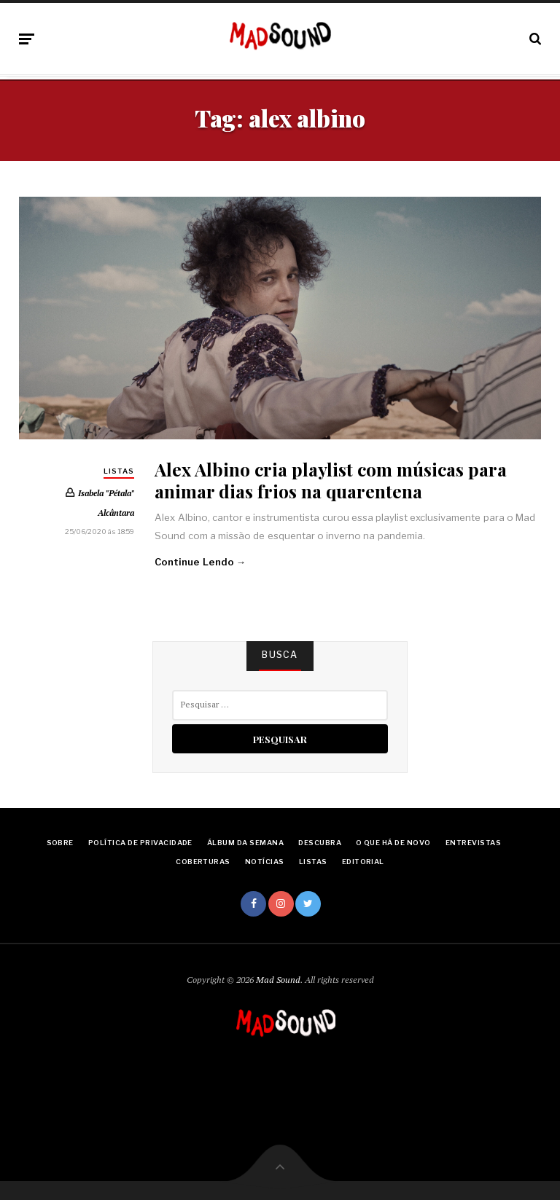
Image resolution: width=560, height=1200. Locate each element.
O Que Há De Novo (393, 843)
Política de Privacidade (140, 843)
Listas (119, 471)
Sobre (60, 843)
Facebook (253, 904)
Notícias (264, 862)
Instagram (281, 904)
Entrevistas (473, 843)
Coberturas (203, 862)
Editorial (363, 862)
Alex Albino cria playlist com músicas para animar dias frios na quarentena (331, 479)
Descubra (319, 843)
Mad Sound (278, 979)
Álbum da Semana (245, 843)
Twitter (308, 904)
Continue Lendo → (200, 562)
